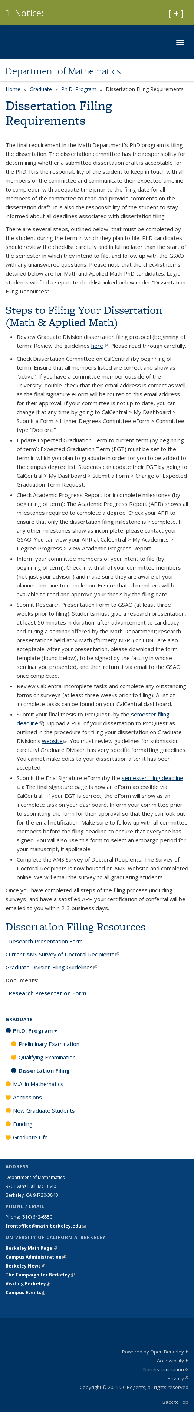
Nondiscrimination (165, 1369)
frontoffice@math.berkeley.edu (46, 1226)
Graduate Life (30, 1137)
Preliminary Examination (49, 1044)
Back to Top (175, 1402)
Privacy (178, 1378)
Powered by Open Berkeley (155, 1351)
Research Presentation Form (46, 941)
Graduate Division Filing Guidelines (51, 967)
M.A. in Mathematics (38, 1084)
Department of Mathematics (63, 70)
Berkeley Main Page (31, 1248)
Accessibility (172, 1360)
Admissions (27, 1097)
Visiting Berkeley (28, 1284)
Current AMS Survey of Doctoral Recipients (62, 954)
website (54, 741)
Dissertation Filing (44, 1070)
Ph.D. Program (78, 89)
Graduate (41, 89)
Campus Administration (36, 1257)
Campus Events (26, 1292)
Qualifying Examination (47, 1057)
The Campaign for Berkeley (40, 1275)
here (99, 345)
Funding (23, 1124)
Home (13, 89)
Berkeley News (25, 1266)
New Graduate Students (44, 1110)
